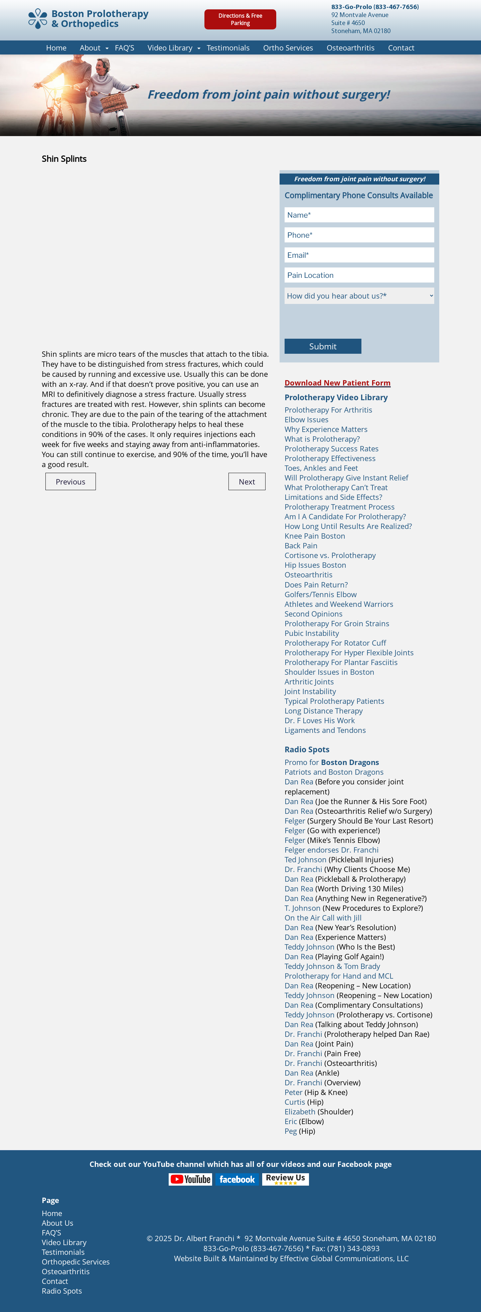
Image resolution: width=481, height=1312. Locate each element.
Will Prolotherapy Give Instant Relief (346, 477)
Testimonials (228, 47)
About (90, 47)
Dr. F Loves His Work (320, 720)
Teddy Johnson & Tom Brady (332, 966)
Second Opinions (314, 614)
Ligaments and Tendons (325, 730)
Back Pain (301, 545)
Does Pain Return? (316, 584)
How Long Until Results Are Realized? (348, 526)
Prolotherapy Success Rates (332, 448)
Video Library (170, 47)
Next (247, 481)
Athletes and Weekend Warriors (339, 604)
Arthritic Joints (309, 681)
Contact (401, 47)
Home (56, 47)
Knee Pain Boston (315, 536)
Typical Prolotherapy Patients (334, 701)
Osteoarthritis (351, 47)
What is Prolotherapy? (322, 439)
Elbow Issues (307, 419)
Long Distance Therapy (324, 710)
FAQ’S (124, 47)
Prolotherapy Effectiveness (330, 458)
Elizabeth (300, 1111)
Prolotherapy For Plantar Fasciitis (341, 662)
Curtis (295, 1102)
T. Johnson (303, 908)
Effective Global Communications (336, 1258)
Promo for (332, 762)
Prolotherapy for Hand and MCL (339, 976)
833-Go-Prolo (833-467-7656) (375, 7)
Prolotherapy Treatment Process (340, 507)
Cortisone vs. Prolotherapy (330, 555)
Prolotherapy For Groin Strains (337, 623)
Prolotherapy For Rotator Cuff (335, 643)
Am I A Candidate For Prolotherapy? (345, 516)
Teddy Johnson (311, 947)
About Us (57, 1223)
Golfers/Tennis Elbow (321, 594)
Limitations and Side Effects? (333, 497)
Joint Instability (310, 691)
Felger (295, 820)
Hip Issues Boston (315, 565)
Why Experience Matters (326, 429)
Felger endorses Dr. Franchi (332, 850)
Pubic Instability (312, 633)
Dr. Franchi (303, 869)
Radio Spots (62, 1291)
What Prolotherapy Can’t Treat (336, 487)
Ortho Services (288, 47)
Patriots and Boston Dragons (334, 772)
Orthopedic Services (76, 1261)
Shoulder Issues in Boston (329, 672)
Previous (71, 481)
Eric (291, 1121)
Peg (291, 1131)
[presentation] (335, 322)
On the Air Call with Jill (323, 917)
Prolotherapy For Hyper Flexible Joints (349, 652)
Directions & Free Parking (240, 19)
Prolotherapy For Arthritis (328, 410)
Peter (294, 1092)
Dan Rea (299, 781)
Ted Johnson (306, 859)
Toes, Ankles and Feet (321, 468)
